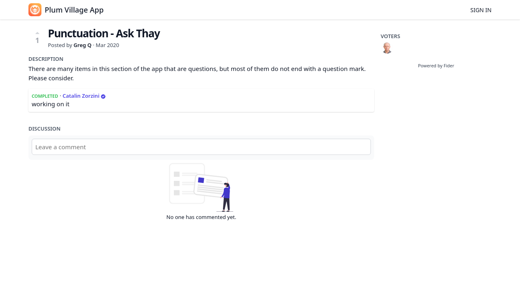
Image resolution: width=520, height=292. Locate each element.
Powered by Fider (436, 65)
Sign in (481, 10)
